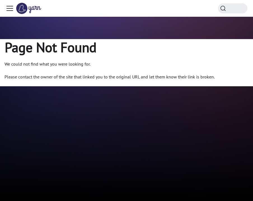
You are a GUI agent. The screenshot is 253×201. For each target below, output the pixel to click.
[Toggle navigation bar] (10, 8)
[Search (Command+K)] (232, 8)
